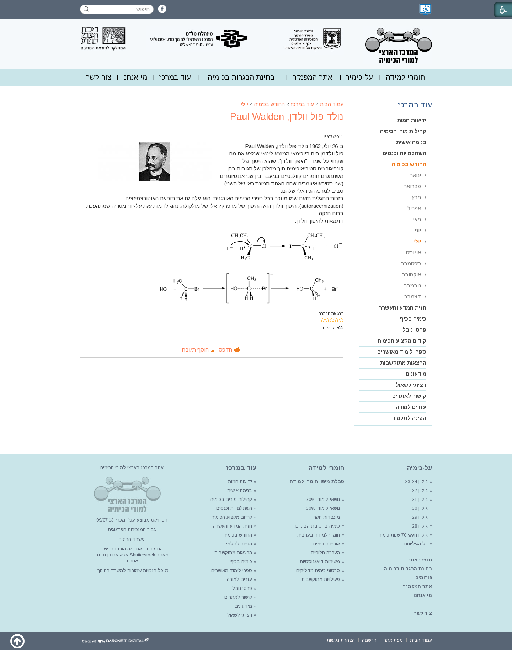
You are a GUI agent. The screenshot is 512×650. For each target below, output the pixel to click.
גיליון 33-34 (416, 481)
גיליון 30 (420, 508)
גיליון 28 (420, 526)
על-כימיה (359, 77)
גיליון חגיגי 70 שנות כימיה (402, 535)
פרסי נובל (414, 330)
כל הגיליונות (416, 543)
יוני (418, 230)
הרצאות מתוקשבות (403, 363)
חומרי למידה (405, 77)
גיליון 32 (420, 490)
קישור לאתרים (409, 396)
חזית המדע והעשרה (402, 308)
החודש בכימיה (269, 104)
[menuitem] (405, 77)
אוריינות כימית (325, 543)
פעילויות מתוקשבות (321, 579)
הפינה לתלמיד (409, 418)
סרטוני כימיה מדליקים (318, 570)
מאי (417, 219)
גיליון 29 (420, 517)
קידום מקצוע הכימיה (402, 341)
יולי (244, 104)
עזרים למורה (411, 407)
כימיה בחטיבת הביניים (317, 526)
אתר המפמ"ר (312, 77)
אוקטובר (411, 274)
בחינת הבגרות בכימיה (241, 77)
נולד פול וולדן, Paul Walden (286, 116)
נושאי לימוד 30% (322, 508)
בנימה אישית (411, 142)
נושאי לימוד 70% (322, 499)
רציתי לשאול (411, 385)
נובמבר (412, 285)
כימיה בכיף (413, 319)
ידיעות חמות (411, 120)
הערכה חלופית (325, 552)
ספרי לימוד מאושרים (401, 352)
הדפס (225, 350)
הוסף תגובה (195, 350)
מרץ (416, 197)
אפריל (414, 208)
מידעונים (416, 374)
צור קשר (98, 77)
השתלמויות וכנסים (404, 153)
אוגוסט (413, 252)
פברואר (412, 186)
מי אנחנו (134, 77)
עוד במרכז (175, 77)
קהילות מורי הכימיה (403, 131)
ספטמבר (411, 263)
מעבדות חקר (327, 517)
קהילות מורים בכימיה (231, 499)
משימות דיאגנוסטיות (320, 561)
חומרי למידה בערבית (318, 535)
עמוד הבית (331, 104)
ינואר (415, 175)
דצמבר (412, 297)
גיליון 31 (420, 499)
